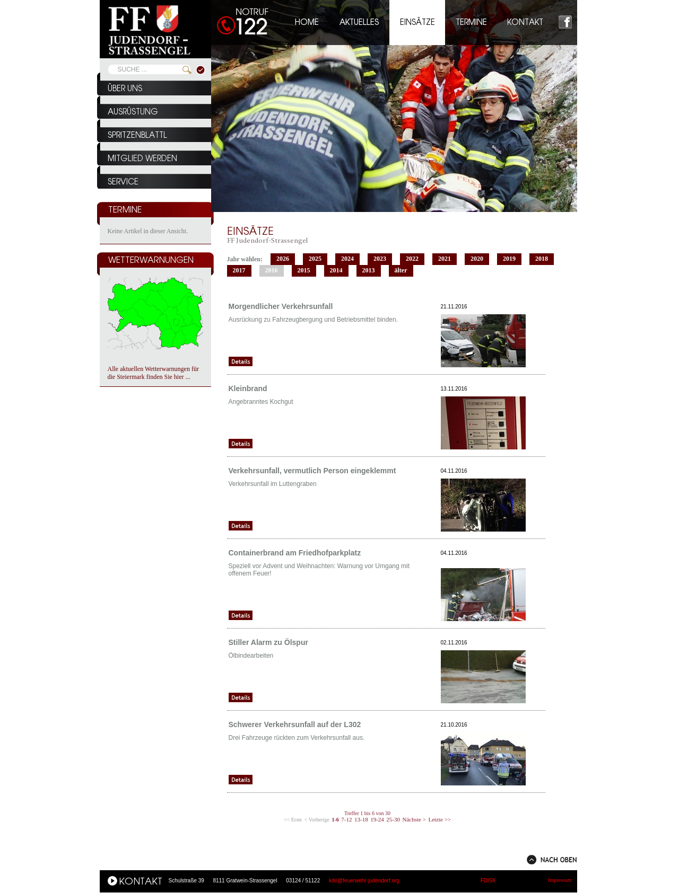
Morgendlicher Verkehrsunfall (281, 306)
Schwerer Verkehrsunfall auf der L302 (295, 724)
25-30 (393, 819)
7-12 (346, 819)
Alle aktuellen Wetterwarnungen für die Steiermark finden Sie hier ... (153, 373)
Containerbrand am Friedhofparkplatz (295, 553)
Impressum (559, 880)
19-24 (377, 819)
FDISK (488, 880)
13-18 (361, 819)
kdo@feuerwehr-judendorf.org (364, 880)
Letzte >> (439, 819)
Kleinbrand (248, 388)
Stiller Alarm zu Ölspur (268, 642)
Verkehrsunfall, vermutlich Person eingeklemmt (312, 470)
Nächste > (414, 819)
